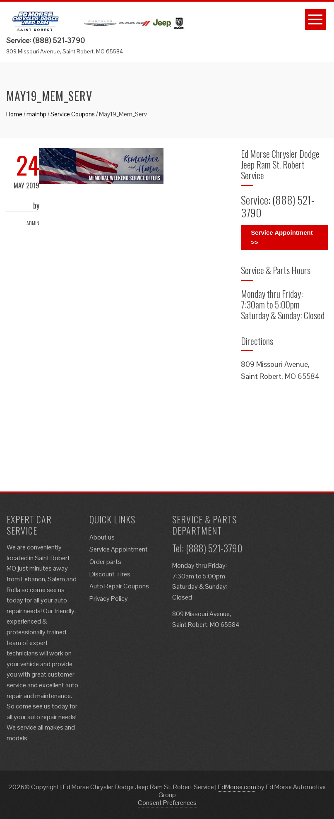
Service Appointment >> (281, 237)
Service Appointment (118, 549)
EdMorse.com (237, 787)
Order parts (105, 561)
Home (14, 114)
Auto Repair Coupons (119, 586)
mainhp (36, 114)
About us (102, 537)
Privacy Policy (108, 598)
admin (32, 222)
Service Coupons (72, 114)
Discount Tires (109, 574)
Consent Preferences (167, 802)
